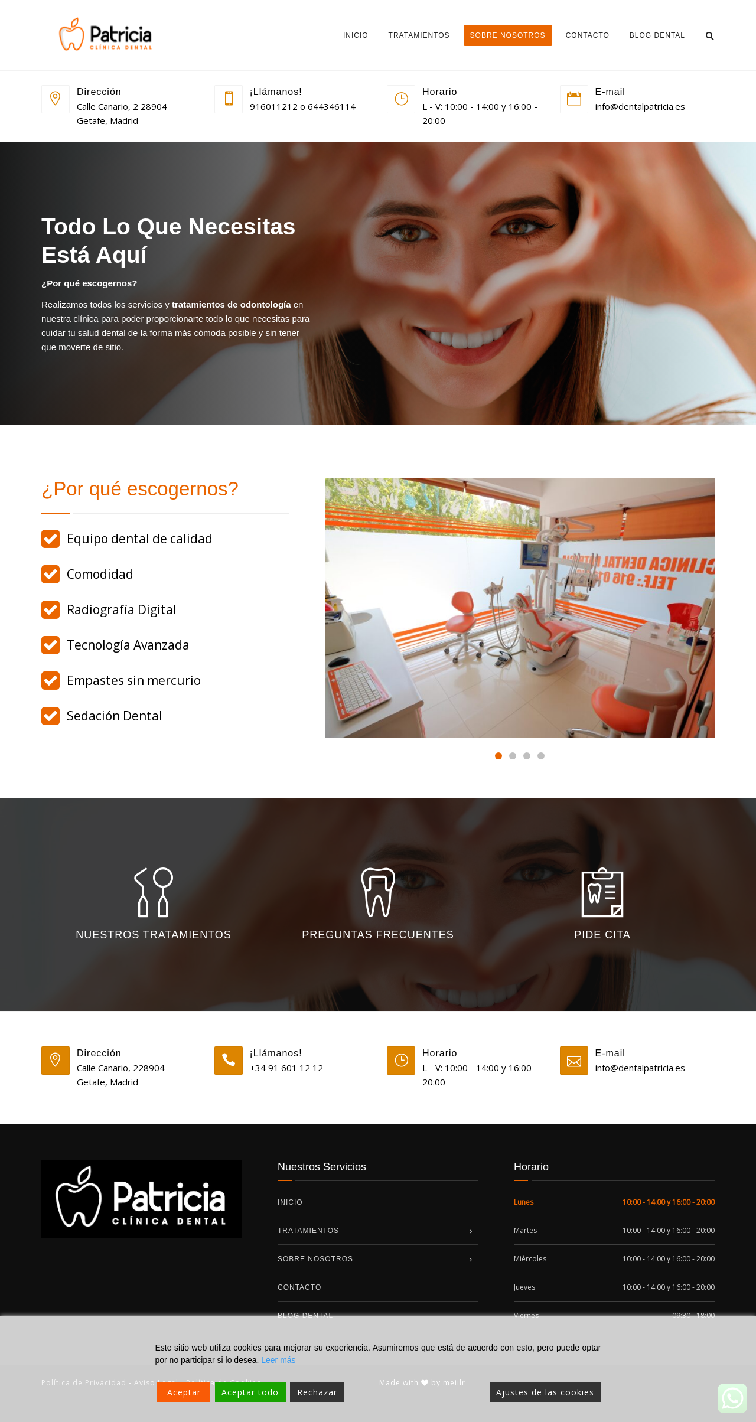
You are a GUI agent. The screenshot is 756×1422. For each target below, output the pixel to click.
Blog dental (657, 35)
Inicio (356, 35)
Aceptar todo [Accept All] (250, 1392)
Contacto (588, 35)
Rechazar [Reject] (317, 1392)
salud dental (102, 333)
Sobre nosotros (508, 35)
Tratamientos (419, 35)
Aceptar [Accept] (184, 1392)
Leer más (278, 1360)
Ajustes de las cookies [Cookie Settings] (545, 1392)
